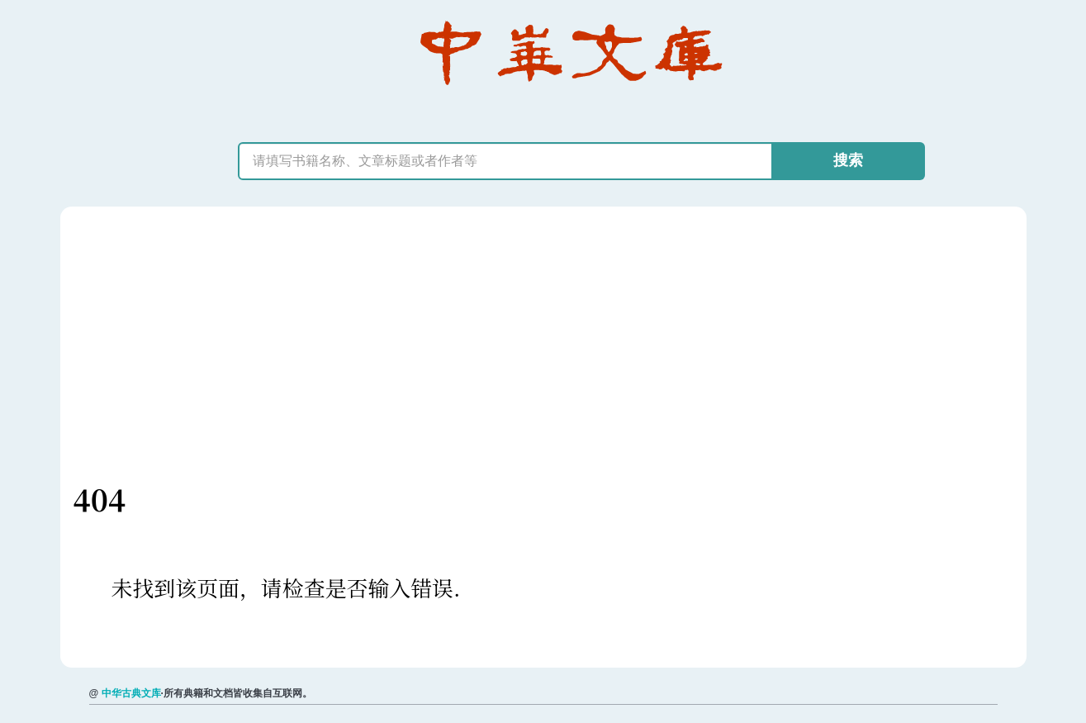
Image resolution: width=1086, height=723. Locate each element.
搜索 (848, 160)
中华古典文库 (131, 693)
